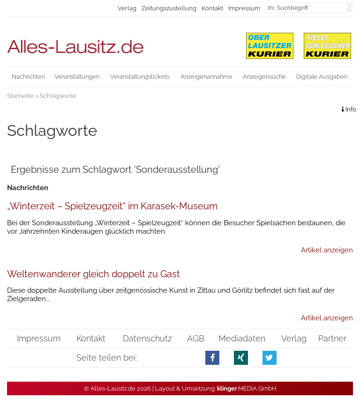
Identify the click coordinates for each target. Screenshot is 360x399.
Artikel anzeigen (327, 250)
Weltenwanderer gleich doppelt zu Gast (93, 274)
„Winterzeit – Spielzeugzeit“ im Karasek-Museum (112, 206)
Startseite (20, 95)
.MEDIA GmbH (247, 388)
